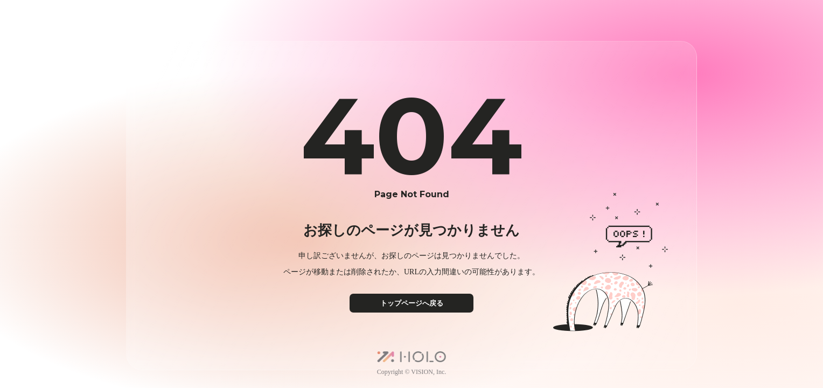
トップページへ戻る (411, 303)
